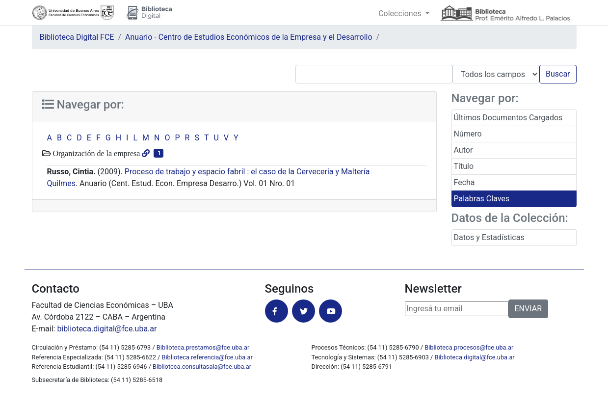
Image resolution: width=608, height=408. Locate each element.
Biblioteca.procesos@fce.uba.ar (468, 347)
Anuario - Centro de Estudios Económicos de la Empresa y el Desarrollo (248, 37)
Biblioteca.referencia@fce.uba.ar (207, 357)
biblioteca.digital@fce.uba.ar (107, 328)
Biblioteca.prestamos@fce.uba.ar (203, 347)
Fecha (464, 182)
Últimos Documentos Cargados (508, 117)
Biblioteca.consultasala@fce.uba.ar (202, 366)
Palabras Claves (482, 198)
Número (468, 133)
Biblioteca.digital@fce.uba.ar (475, 357)
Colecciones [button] (400, 13)
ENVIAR (528, 308)
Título (464, 166)
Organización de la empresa (95, 153)
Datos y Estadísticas (489, 237)
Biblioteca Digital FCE (77, 37)
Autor (463, 150)
